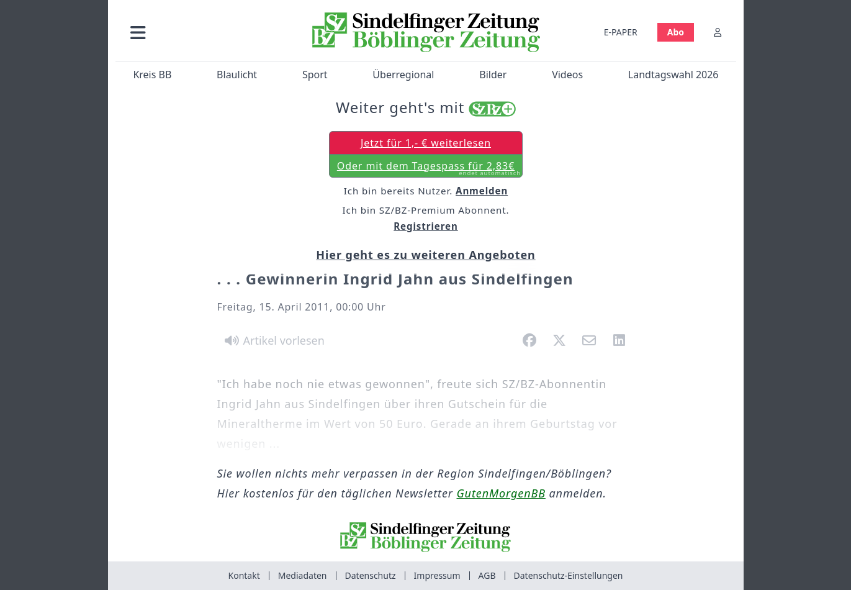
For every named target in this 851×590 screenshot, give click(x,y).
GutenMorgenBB (501, 493)
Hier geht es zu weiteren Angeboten (425, 254)
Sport (314, 74)
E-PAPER (620, 32)
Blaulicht (237, 74)
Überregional (403, 74)
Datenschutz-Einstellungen (568, 575)
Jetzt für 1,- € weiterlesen (425, 143)
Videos (567, 74)
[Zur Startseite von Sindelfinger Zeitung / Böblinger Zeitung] (425, 32)
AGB (487, 575)
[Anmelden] (717, 32)
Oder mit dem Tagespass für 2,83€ (428, 168)
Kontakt (244, 575)
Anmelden (482, 190)
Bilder (493, 74)
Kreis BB (152, 74)
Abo (675, 32)
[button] (204, 32)
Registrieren (426, 226)
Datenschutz (370, 575)
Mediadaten (302, 575)
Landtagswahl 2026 (673, 74)
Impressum (437, 575)
